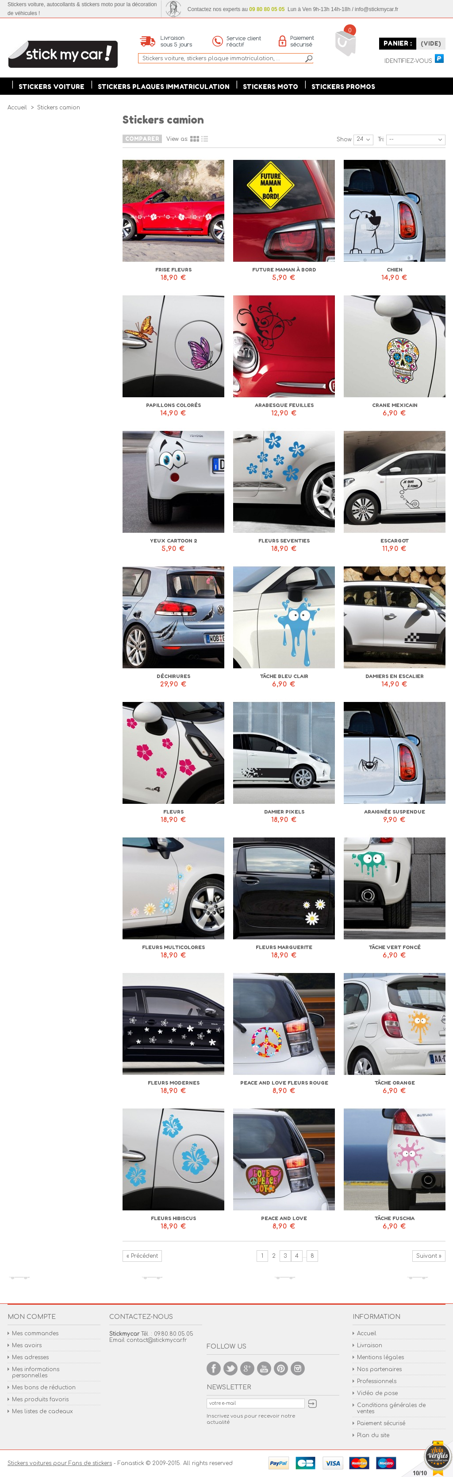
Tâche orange (395, 1083)
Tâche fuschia (395, 1218)
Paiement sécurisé (381, 1423)
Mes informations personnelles (35, 1372)
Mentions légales (380, 1357)
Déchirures (173, 676)
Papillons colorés (173, 405)
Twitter (230, 1368)
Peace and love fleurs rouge (284, 1083)
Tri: (381, 139)
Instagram (298, 1368)
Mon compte (32, 1317)
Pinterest (281, 1368)
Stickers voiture (51, 86)
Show (344, 139)
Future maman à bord (284, 270)
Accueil (366, 1333)
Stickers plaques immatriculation (164, 86)
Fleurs (173, 812)
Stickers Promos (343, 86)
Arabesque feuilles (284, 405)
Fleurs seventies (284, 541)
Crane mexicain (395, 405)
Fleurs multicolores (173, 947)
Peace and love (284, 1218)
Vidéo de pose (377, 1393)
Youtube (264, 1368)
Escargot (394, 541)
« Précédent (142, 1256)
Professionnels (376, 1381)
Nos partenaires (379, 1369)
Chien (395, 270)
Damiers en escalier (394, 676)
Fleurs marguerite (284, 947)
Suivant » (428, 1256)
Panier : (398, 43)
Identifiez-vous (408, 61)
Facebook (214, 1368)
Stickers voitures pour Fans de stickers (60, 1463)
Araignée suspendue (394, 812)
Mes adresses (30, 1357)
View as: (177, 139)
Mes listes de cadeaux (42, 1411)
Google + (247, 1368)
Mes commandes (35, 1333)
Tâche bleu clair (284, 676)
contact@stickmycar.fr (157, 1340)
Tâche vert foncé (395, 947)
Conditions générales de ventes (391, 1408)
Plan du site (373, 1435)
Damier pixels (284, 812)
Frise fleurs (173, 270)
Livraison (369, 1345)
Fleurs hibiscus (173, 1218)
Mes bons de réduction (44, 1387)
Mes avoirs (27, 1345)
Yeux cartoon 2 (173, 541)
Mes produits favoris (40, 1399)
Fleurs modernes (174, 1083)
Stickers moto (270, 86)
